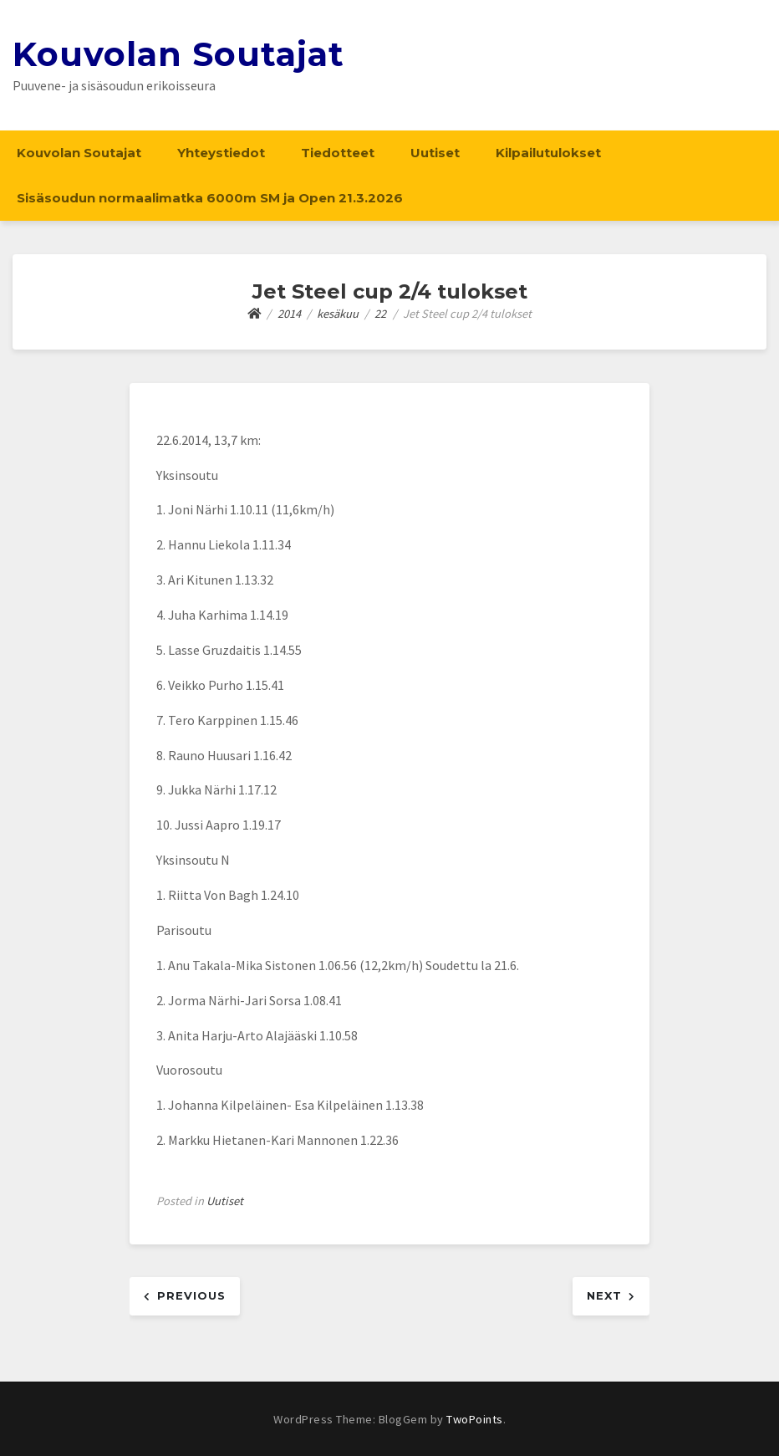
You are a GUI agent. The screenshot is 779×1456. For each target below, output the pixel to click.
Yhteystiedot (221, 153)
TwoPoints (474, 1419)
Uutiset (435, 153)
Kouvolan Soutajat (178, 53)
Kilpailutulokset (548, 153)
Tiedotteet (337, 153)
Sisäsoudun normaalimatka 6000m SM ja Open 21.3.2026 (210, 198)
